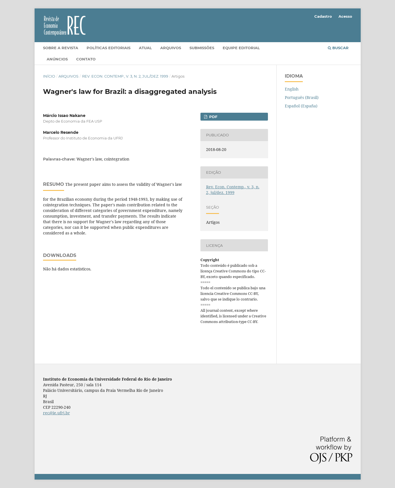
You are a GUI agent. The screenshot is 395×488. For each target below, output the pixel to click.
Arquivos (170, 48)
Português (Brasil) (302, 97)
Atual (145, 48)
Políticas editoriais (108, 48)
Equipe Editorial (241, 48)
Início (49, 76)
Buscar (338, 48)
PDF (212, 116)
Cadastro (323, 16)
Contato (86, 59)
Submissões (201, 48)
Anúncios (57, 59)
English (292, 89)
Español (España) (301, 106)
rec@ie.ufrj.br (56, 412)
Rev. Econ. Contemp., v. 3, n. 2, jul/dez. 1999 (125, 76)
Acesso (345, 16)
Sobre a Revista (60, 48)
